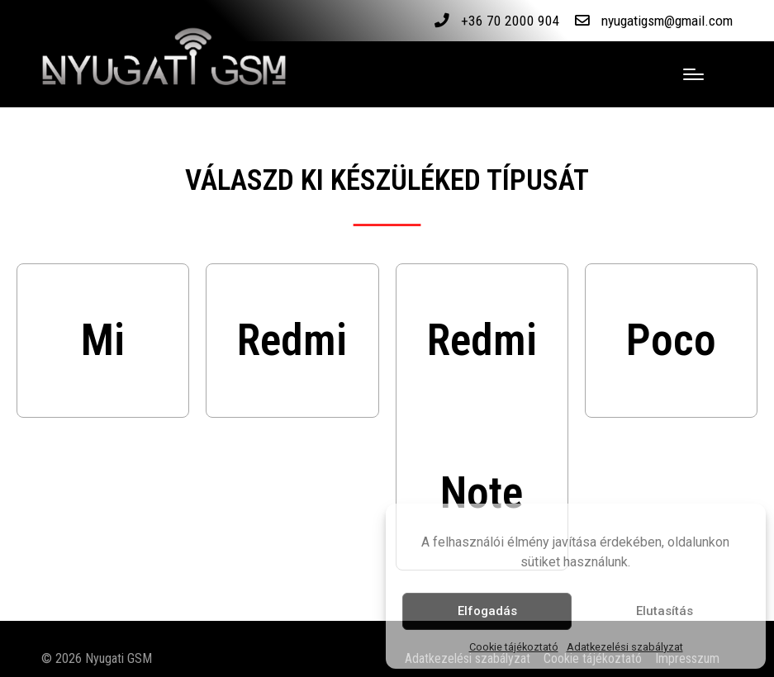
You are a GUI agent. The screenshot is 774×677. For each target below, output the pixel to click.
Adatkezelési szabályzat (625, 647)
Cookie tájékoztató (513, 647)
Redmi (292, 340)
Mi (103, 340)
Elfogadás (487, 611)
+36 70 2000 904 (503, 20)
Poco (671, 340)
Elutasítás (664, 611)
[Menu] (693, 74)
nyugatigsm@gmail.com (664, 20)
